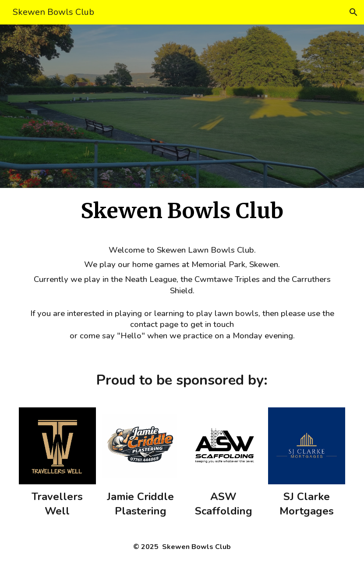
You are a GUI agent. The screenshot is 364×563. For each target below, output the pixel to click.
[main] (182, 211)
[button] (353, 12)
